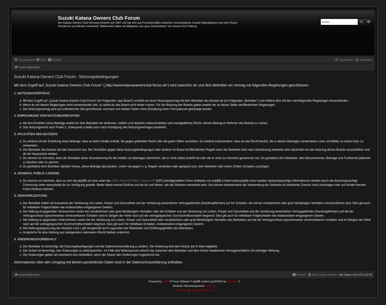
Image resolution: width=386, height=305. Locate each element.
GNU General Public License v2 (133, 180)
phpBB (166, 281)
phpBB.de (210, 286)
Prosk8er (232, 281)
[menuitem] (41, 60)
